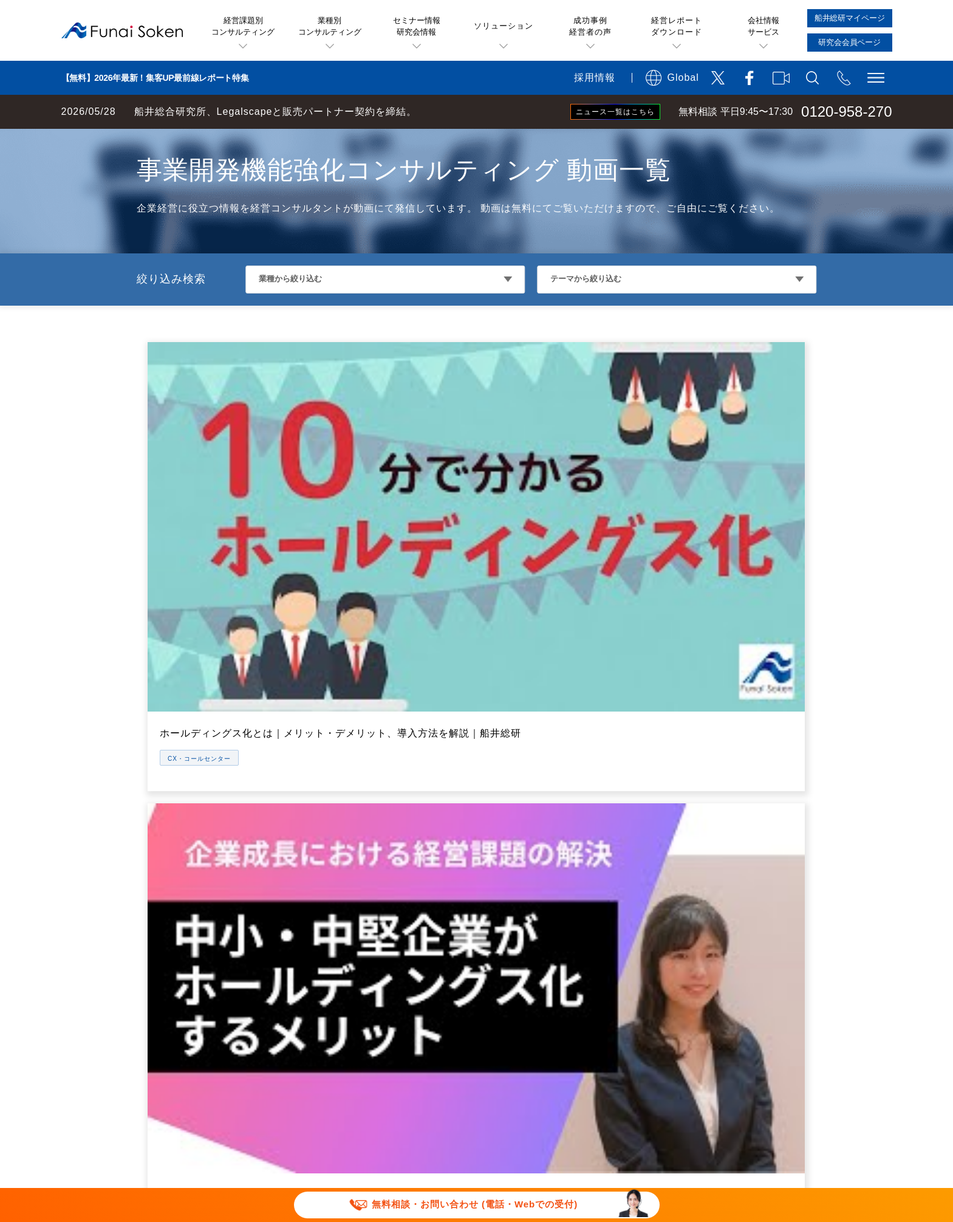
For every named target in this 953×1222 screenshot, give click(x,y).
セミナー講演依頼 (452, 1101)
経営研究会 (501, 906)
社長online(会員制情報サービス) (548, 881)
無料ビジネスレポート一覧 (327, 856)
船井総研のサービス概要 (530, 781)
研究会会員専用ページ (525, 982)
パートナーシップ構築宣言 (576, 1101)
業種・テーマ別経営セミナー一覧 (550, 856)
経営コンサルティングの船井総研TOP (90, 141)
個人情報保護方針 (308, 1082)
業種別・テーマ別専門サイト (332, 956)
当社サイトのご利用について (332, 1064)
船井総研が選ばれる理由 (738, 781)
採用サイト (709, 982)
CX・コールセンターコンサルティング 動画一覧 (283, 141)
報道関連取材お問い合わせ (327, 1101)
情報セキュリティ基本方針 (586, 1082)
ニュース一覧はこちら (615, 112)
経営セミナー (506, 831)
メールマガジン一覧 (313, 906)
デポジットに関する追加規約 (639, 1064)
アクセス (704, 806)
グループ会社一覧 (723, 906)
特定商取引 (754, 1064)
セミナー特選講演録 (313, 881)
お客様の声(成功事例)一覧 (326, 806)
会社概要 (704, 831)
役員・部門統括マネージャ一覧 (753, 881)
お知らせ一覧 (714, 931)
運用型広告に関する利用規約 (486, 1064)
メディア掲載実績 (723, 956)
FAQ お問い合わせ (712, 1082)
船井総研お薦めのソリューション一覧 (351, 831)
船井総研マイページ (520, 956)
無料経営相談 (506, 806)
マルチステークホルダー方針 (725, 1101)
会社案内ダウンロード (733, 1006)
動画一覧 (288, 931)
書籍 (279, 982)
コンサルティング (516, 931)
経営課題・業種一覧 (313, 781)
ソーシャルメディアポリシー (437, 1082)
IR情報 (699, 856)
